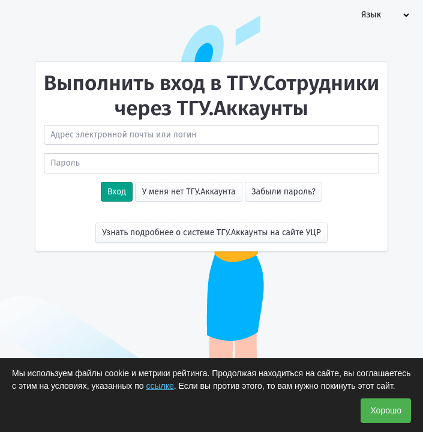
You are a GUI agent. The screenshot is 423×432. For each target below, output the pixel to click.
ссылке (159, 386)
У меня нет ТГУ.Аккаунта (189, 192)
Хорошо (385, 410)
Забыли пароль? (283, 192)
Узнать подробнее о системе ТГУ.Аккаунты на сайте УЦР (211, 232)
